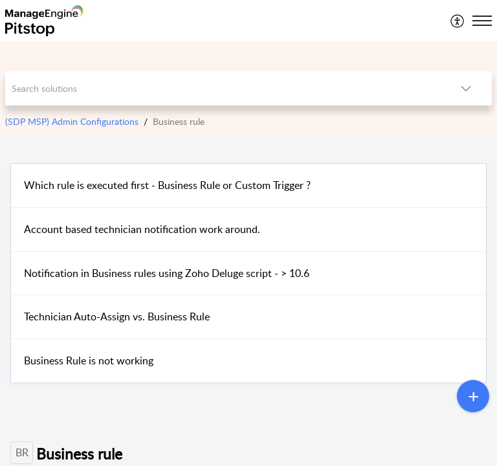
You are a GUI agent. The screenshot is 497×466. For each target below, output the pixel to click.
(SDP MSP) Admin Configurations (71, 121)
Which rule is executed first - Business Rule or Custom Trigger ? (167, 185)
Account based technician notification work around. (142, 229)
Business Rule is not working (88, 360)
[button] (457, 21)
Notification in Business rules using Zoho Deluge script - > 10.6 (166, 273)
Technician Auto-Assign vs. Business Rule (117, 316)
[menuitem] (457, 21)
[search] (223, 88)
